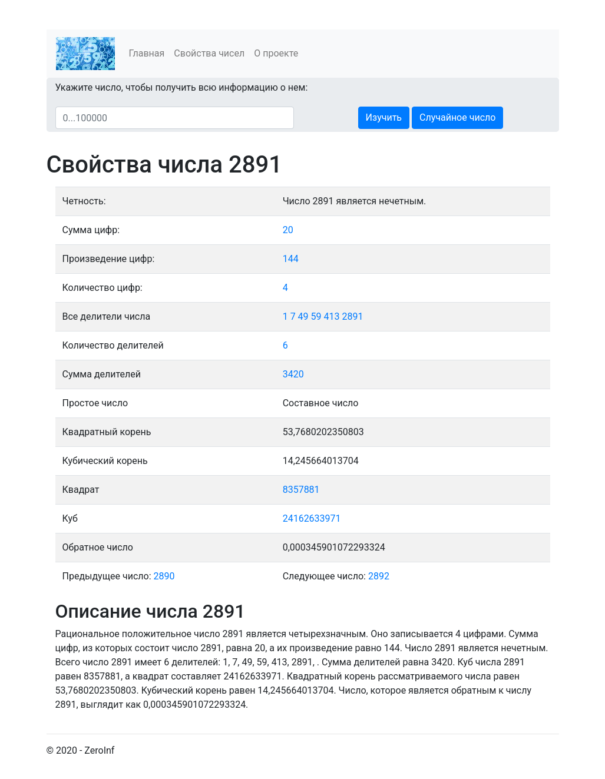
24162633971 (312, 518)
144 (291, 258)
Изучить (384, 117)
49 (303, 316)
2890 (164, 576)
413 (332, 316)
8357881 (301, 489)
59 (316, 316)
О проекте (276, 53)
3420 (293, 374)
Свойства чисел (209, 53)
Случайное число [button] (457, 117)
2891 (352, 316)
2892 (378, 576)
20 (288, 230)
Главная (147, 53)
